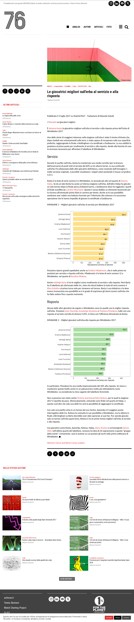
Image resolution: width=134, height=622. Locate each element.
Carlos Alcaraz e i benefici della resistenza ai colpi (20, 124)
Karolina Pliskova (78, 276)
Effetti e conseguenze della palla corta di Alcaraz (20, 163)
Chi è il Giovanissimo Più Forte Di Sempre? (37, 479)
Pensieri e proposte (8, 177)
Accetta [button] (109, 618)
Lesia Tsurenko (71, 311)
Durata (24, 497)
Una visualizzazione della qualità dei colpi (37, 560)
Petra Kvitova (101, 398)
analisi (53, 122)
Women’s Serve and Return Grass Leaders (66, 443)
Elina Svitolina (53, 288)
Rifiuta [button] (117, 618)
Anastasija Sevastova (88, 311)
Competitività (58, 86)
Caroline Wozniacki (74, 189)
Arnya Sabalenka (7, 113)
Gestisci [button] (126, 618)
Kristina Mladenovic (97, 270)
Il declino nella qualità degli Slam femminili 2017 (39, 520)
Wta (90, 86)
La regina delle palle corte (11, 115)
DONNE (4, 141)
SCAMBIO (67, 86)
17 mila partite (7, 188)
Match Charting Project (9, 185)
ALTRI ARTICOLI (67, 579)
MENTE (49, 86)
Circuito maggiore (95, 477)
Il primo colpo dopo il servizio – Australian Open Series (41, 540)
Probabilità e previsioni (96, 558)
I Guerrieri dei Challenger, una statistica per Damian (20, 171)
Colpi (74, 86)
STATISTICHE (82, 86)
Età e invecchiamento (28, 477)
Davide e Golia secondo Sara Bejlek (15, 143)
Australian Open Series (29, 538)
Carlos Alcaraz (6, 122)
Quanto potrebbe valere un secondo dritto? (17, 179)
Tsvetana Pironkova (108, 311)
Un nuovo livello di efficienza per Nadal (36, 499)
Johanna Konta (55, 128)
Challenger (5, 169)
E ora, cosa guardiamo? (97, 499)
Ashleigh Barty (59, 282)
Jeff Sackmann (6, 118)
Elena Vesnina (101, 427)
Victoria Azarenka (85, 398)
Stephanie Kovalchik (54, 100)
